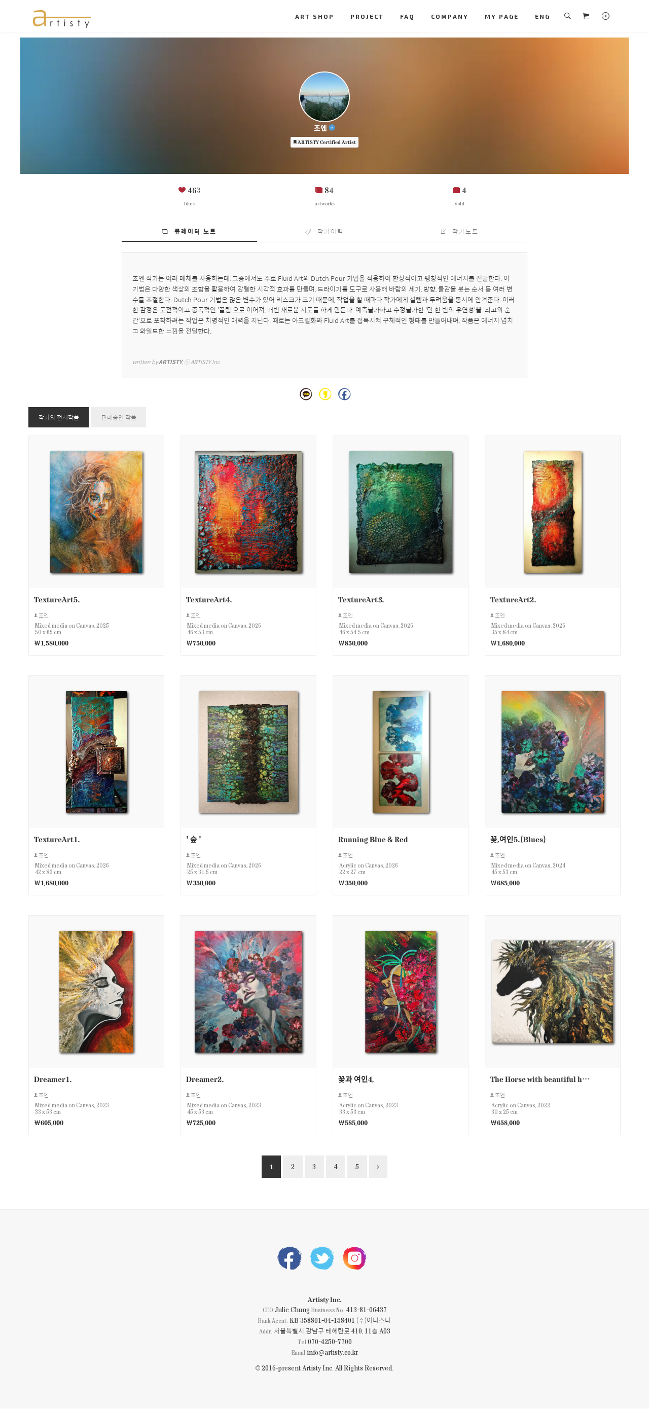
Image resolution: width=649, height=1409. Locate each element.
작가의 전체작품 (59, 417)
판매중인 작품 (119, 417)
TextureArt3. (361, 599)
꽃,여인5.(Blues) (518, 839)
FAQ (407, 16)
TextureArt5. (57, 599)
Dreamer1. (53, 1079)
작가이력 (324, 231)
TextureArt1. (57, 839)
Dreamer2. (205, 1079)
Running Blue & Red (373, 839)
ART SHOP (314, 16)
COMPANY (449, 16)
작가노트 (460, 231)
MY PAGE (502, 16)
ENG (542, 16)
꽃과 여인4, (356, 1079)
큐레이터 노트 (189, 231)
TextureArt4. (209, 599)
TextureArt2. (513, 599)
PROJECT (367, 16)
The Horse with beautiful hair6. (540, 1079)
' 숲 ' (193, 839)
